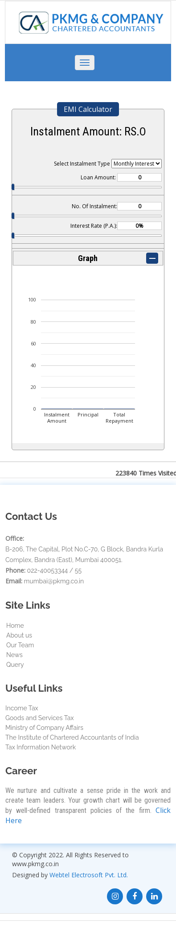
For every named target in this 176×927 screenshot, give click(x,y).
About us (19, 635)
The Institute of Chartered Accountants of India (72, 737)
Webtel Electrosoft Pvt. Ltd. (88, 875)
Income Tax (21, 708)
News (14, 654)
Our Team (20, 645)
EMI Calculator (88, 109)
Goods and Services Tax (39, 717)
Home (15, 625)
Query (15, 664)
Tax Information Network (40, 747)
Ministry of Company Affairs (44, 727)
